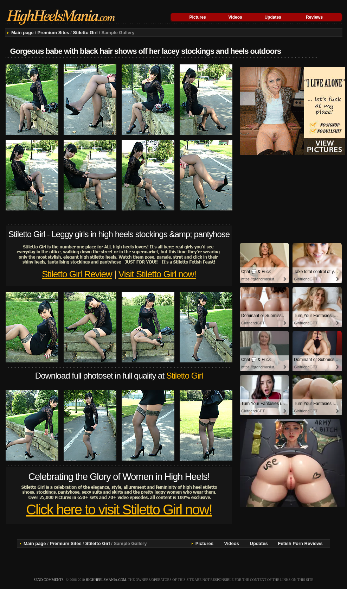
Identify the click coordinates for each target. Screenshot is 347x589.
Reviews (314, 17)
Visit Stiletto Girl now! (157, 274)
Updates (272, 17)
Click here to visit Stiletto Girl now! (119, 509)
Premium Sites (53, 32)
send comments (49, 580)
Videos (235, 17)
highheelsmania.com (106, 580)
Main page (22, 32)
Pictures (197, 17)
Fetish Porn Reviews (300, 543)
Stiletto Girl (85, 32)
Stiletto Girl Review (77, 274)
